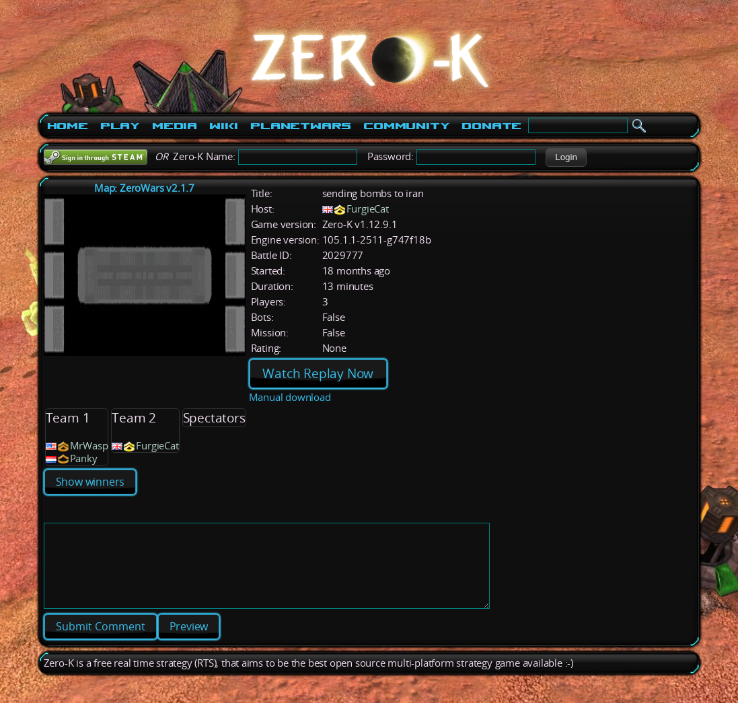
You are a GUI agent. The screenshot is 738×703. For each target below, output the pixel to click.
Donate (491, 126)
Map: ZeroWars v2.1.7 (144, 188)
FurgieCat (367, 208)
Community (406, 126)
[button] (566, 157)
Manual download (290, 397)
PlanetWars (300, 126)
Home (67, 126)
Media (174, 126)
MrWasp (89, 445)
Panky (84, 458)
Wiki (223, 126)
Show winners (90, 481)
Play (120, 126)
